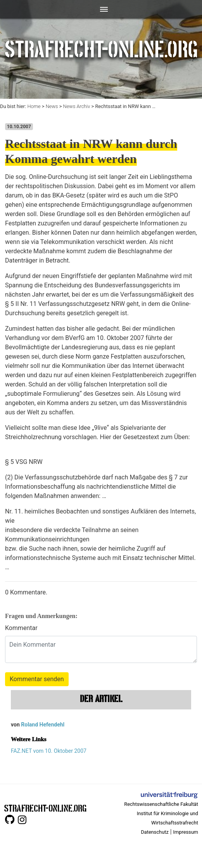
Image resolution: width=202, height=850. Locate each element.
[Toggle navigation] (101, 9)
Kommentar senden (37, 679)
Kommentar (21, 628)
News (52, 106)
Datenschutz (154, 832)
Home (33, 106)
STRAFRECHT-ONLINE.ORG (45, 807)
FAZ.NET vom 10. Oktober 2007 (48, 751)
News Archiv (76, 106)
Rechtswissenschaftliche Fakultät (161, 804)
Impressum (185, 832)
